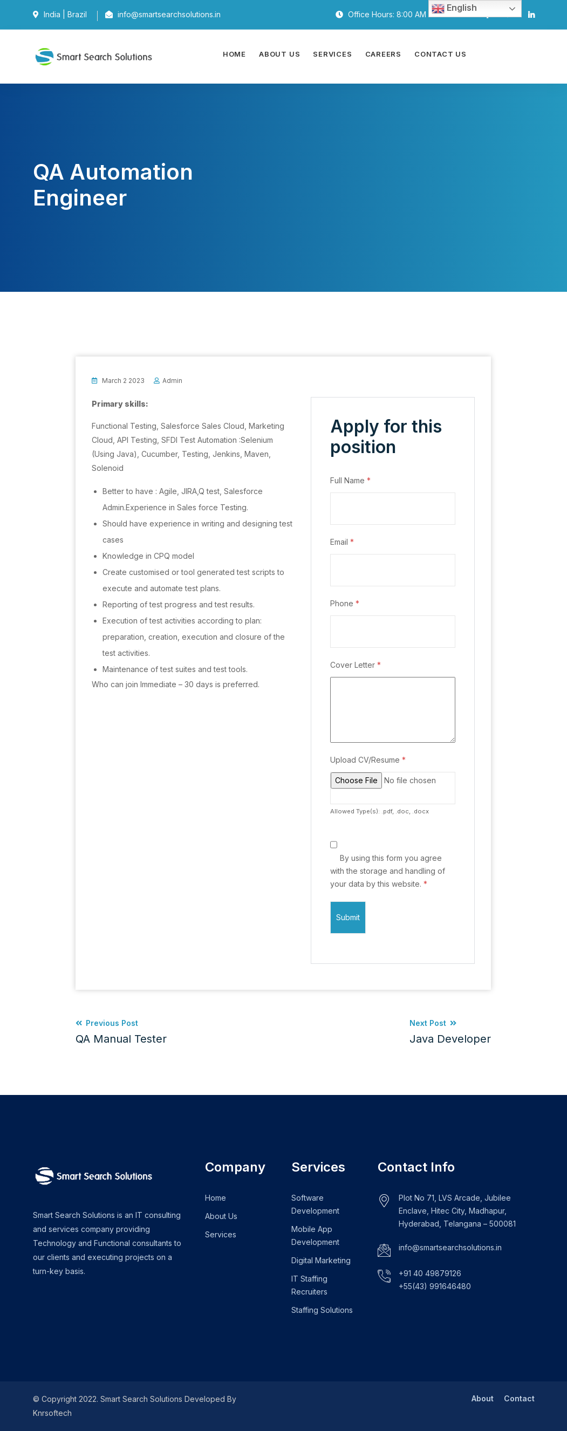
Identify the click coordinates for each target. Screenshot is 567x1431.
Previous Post (121, 1031)
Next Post (450, 1031)
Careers (383, 54)
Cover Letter (355, 664)
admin (172, 380)
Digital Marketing (321, 1260)
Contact (519, 1398)
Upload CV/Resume (368, 759)
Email (342, 541)
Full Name (350, 480)
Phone (344, 603)
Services (332, 54)
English (454, 8)
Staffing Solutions (322, 1309)
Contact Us (440, 54)
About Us (279, 54)
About (483, 1398)
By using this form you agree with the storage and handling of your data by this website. (387, 870)
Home (234, 54)
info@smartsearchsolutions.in (450, 1247)
